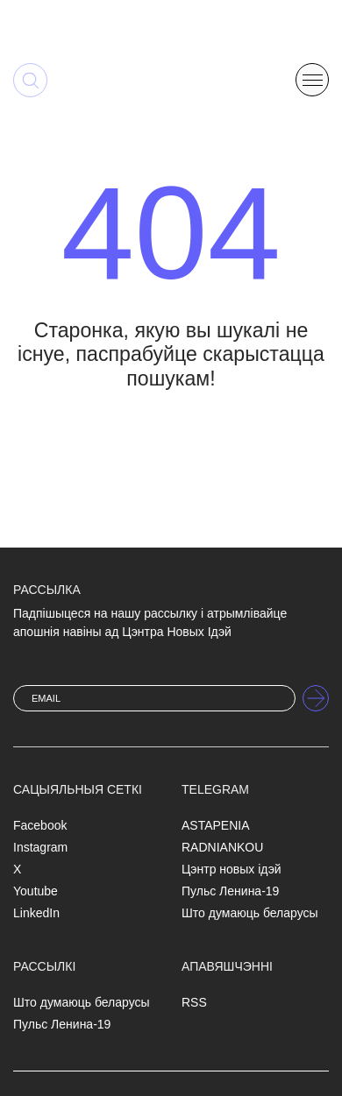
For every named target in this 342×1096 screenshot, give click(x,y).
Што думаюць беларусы (250, 913)
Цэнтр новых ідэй (231, 869)
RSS (194, 1002)
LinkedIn (36, 913)
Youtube (35, 891)
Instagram (40, 847)
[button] (312, 78)
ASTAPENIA (216, 825)
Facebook (40, 825)
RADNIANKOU (222, 847)
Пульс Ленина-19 (230, 891)
